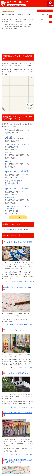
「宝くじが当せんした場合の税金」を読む (22, 407)
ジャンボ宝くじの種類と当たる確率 (17, 242)
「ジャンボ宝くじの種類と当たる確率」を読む (20, 281)
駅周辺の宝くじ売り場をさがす (8, 11)
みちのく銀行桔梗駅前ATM (13, 180)
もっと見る (18, 217)
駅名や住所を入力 (43, 14)
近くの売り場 (50, 5)
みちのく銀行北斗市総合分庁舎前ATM (17, 145)
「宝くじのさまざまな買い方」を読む (23, 367)
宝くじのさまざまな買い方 (14, 330)
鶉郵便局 (8, 152)
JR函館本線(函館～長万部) (13, 229)
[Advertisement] (18, 41)
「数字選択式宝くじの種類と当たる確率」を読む (20, 324)
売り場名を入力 (42, 19)
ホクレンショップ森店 (12, 129)
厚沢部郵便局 (9, 197)
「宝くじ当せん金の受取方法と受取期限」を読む (20, 454)
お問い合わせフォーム (21, 72)
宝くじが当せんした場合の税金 (15, 373)
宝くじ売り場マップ (17, 2)
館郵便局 (8, 162)
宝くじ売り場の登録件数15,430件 (16, 5)
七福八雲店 (8, 137)
